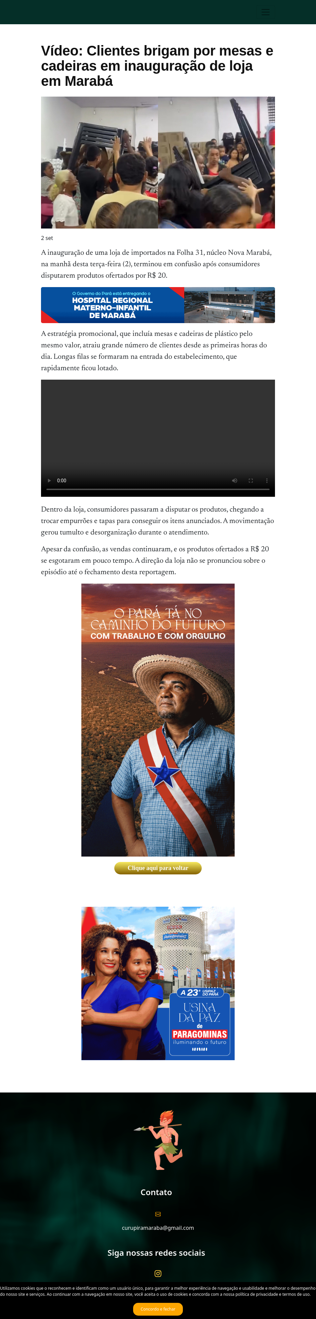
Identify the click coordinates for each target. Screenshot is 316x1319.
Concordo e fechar (158, 1309)
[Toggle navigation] (265, 12)
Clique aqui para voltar (158, 868)
